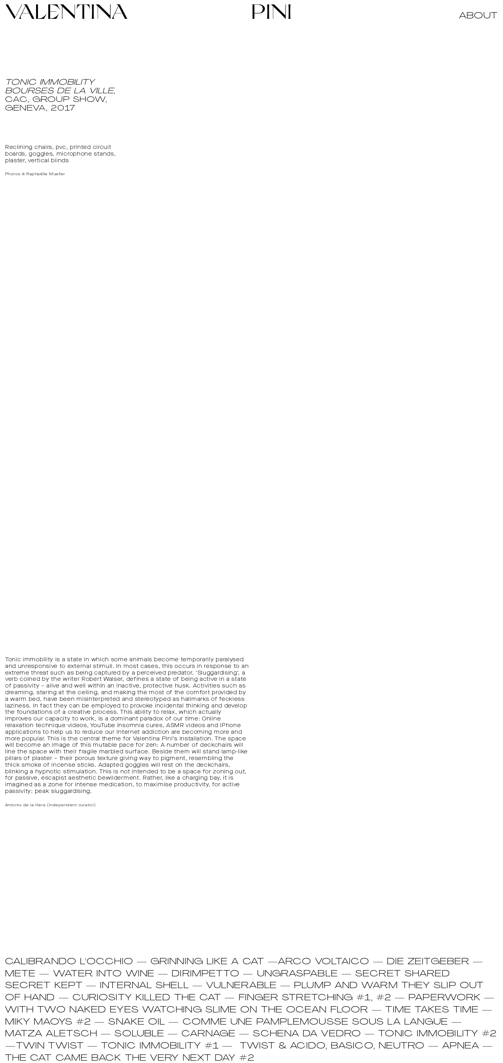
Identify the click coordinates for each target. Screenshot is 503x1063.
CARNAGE (209, 1034)
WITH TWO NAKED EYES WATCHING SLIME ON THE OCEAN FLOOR (186, 1010)
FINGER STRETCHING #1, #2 (317, 998)
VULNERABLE (241, 985)
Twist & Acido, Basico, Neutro (332, 1046)
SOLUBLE (139, 1034)
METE (20, 974)
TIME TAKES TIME (432, 1010)
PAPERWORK (445, 998)
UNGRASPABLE (297, 974)
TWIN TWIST (50, 1046)
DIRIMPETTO (206, 974)
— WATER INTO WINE (95, 974)
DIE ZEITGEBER (428, 962)
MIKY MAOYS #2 (48, 1022)
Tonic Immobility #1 (160, 1046)
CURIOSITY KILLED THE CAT (147, 998)
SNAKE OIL (136, 1022)
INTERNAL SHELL (144, 985)
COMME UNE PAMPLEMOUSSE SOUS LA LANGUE (316, 1022)
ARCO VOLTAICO (323, 962)
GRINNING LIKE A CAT (207, 962)
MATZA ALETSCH (51, 1034)
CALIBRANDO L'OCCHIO (69, 962)
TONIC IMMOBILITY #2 (437, 1034)
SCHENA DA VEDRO (307, 1034)
